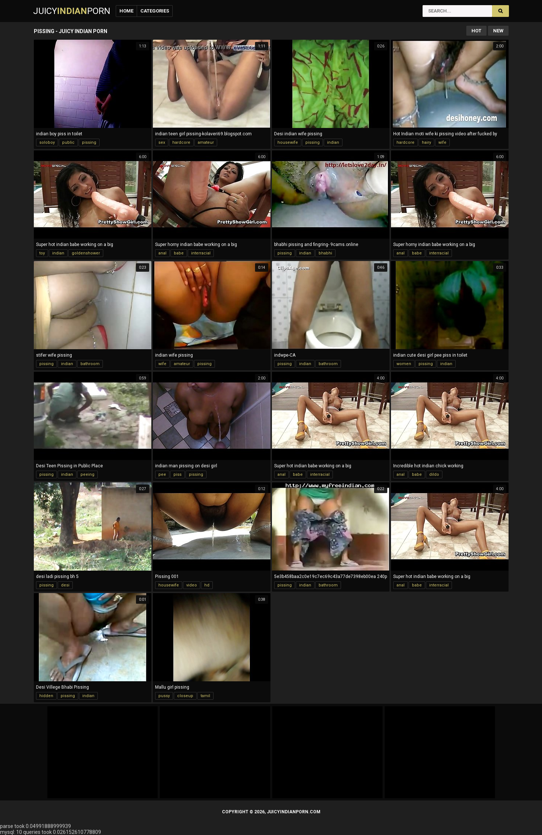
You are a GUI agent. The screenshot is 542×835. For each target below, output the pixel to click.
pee (162, 474)
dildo (434, 474)
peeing (87, 474)
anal (162, 253)
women (403, 363)
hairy (426, 142)
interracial (201, 253)
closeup (185, 695)
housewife (287, 142)
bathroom (90, 363)
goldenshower (86, 253)
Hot (476, 30)
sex (161, 142)
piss (177, 474)
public (68, 142)
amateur (206, 142)
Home (126, 11)
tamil (205, 695)
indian (333, 142)
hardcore (181, 142)
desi (65, 585)
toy (42, 253)
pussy (164, 695)
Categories (154, 11)
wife (442, 142)
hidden (46, 695)
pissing (89, 142)
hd (206, 585)
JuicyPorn (71, 11)
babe (179, 253)
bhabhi (325, 253)
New (498, 30)
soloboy (47, 142)
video (191, 585)
